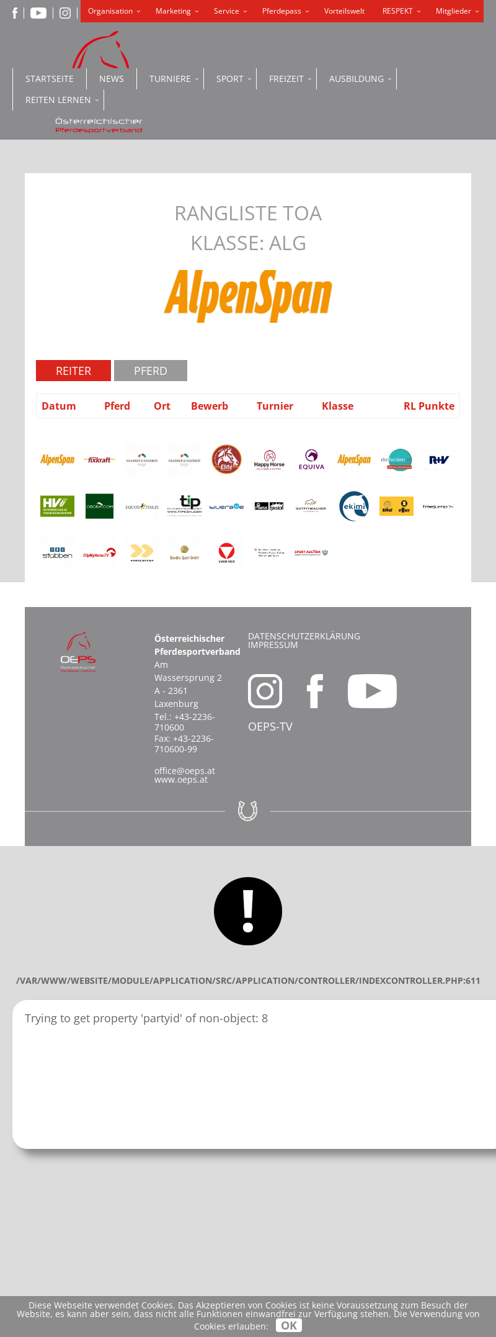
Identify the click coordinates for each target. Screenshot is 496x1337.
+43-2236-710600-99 (184, 743)
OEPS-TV (270, 726)
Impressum (273, 644)
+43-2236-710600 (184, 722)
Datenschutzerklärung (304, 636)
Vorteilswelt (344, 11)
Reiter (73, 370)
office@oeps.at (184, 771)
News (111, 78)
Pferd (150, 370)
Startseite (49, 78)
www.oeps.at (181, 779)
